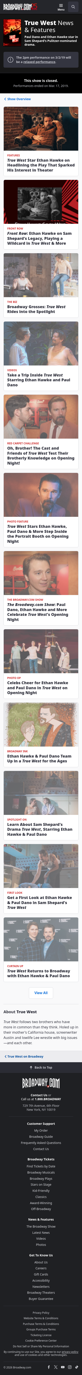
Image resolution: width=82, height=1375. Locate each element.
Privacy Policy (41, 1313)
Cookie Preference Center (41, 1340)
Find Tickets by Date (41, 1166)
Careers (40, 1268)
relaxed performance (39, 62)
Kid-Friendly (41, 1191)
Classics (41, 1197)
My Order (41, 1130)
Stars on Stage (41, 1184)
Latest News (41, 1232)
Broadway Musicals (41, 1172)
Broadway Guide (41, 1136)
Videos (41, 1238)
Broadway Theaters (41, 1292)
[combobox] (72, 7)
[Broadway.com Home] (20, 7)
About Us (40, 1262)
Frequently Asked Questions (41, 1143)
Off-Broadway (41, 1209)
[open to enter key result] (73, 7)
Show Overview (17, 99)
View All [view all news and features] (40, 993)
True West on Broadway (23, 1056)
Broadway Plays (41, 1178)
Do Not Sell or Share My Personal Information (41, 1346)
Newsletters (41, 1287)
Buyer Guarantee (41, 1299)
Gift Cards (41, 1274)
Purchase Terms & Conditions (41, 1324)
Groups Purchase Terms (41, 1329)
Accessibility (41, 1280)
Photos (41, 1245)
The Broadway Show (41, 1226)
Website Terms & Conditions (41, 1318)
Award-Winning (41, 1203)
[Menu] (61, 7)
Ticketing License (41, 1335)
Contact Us (39, 1095)
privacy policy (70, 1352)
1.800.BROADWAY (48, 1099)
